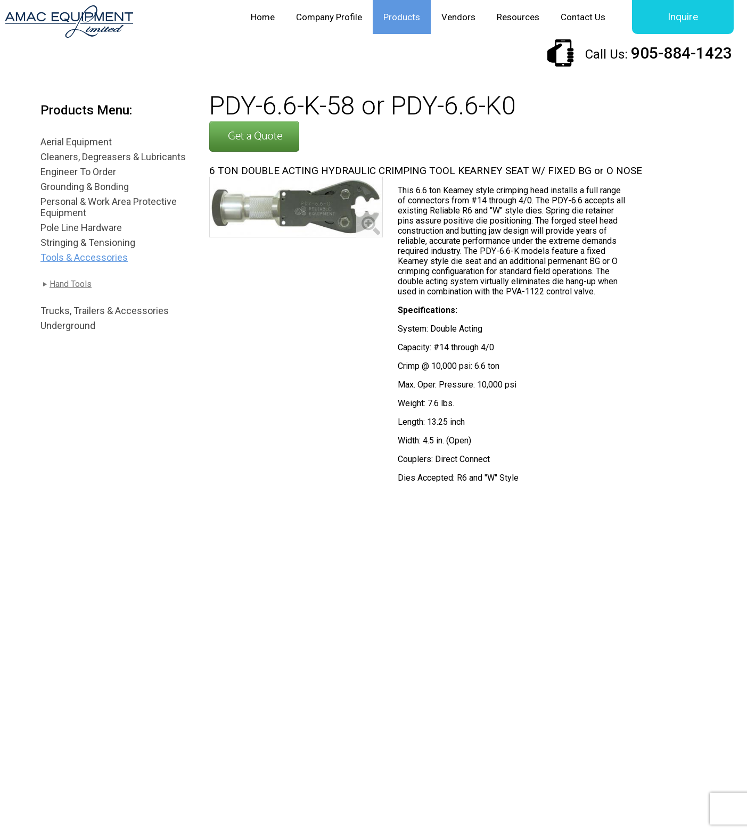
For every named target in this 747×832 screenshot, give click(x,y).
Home (263, 17)
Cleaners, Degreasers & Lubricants (113, 156)
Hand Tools (71, 284)
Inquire (683, 17)
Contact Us (583, 17)
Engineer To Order (78, 171)
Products (401, 17)
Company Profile (329, 17)
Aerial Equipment (76, 141)
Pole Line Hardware (81, 227)
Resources (518, 17)
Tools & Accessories (84, 257)
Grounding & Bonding (84, 186)
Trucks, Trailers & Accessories (104, 310)
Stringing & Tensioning (87, 242)
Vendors (458, 17)
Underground (67, 325)
